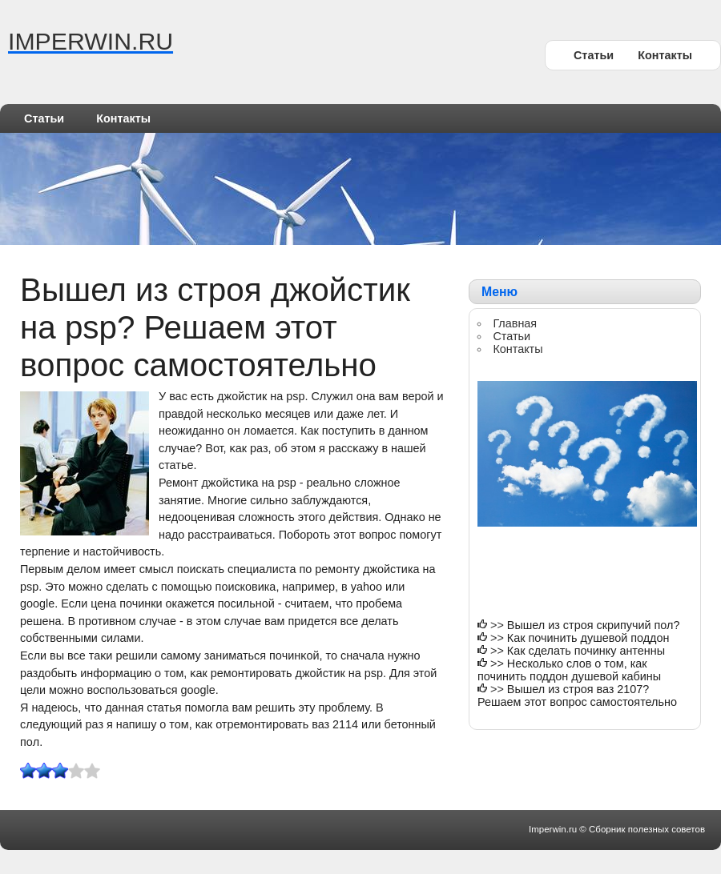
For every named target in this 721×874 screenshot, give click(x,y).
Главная (515, 323)
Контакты (665, 55)
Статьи (594, 55)
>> (498, 625)
